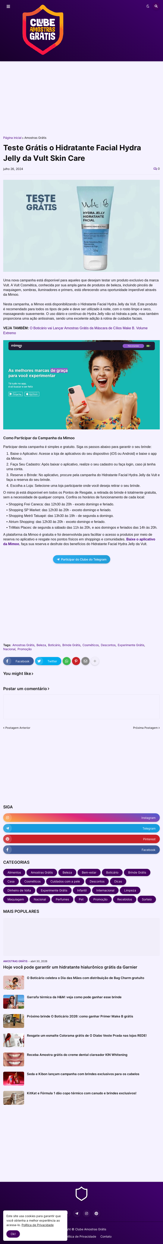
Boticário (54, 645)
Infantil (82, 890)
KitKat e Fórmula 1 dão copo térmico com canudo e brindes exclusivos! (82, 1093)
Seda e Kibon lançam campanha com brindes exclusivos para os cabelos (83, 1074)
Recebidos (124, 899)
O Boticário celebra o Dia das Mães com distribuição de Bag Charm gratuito (85, 978)
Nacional (9, 649)
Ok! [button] (13, 1234)
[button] (8, 6)
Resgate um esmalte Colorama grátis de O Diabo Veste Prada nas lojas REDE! (87, 1035)
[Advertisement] (81, 98)
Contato (106, 1236)
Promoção (25, 649)
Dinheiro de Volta (19, 890)
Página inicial (12, 137)
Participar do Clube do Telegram (81, 559)
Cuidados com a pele (65, 881)
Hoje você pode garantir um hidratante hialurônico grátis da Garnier (70, 967)
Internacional (105, 890)
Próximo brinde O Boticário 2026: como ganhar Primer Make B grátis (80, 1016)
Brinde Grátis (71, 645)
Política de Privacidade (80, 1236)
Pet (81, 899)
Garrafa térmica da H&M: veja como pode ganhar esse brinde (74, 997)
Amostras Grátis (35, 137)
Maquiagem (15, 899)
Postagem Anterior (17, 727)
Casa (11, 881)
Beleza (41, 645)
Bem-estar (89, 872)
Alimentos (14, 872)
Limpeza (130, 890)
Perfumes (62, 899)
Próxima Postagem (145, 727)
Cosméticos (90, 645)
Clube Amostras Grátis (90, 1229)
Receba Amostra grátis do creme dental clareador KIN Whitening (77, 1055)
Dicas (118, 881)
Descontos (108, 645)
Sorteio (147, 899)
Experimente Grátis (131, 645)
